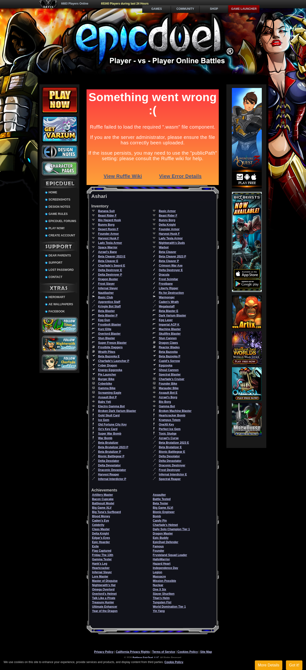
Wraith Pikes (106, 352)
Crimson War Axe (170, 265)
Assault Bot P (107, 397)
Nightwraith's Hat (103, 585)
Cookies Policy (187, 652)
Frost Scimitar (168, 279)
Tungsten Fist (162, 602)
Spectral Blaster (169, 374)
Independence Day (165, 568)
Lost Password (61, 270)
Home (53, 192)
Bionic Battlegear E (172, 451)
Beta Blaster (106, 311)
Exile (95, 546)
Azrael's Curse (169, 438)
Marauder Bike (169, 388)
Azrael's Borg (168, 397)
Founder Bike (168, 383)
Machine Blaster (170, 329)
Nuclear (158, 585)
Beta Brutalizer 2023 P (113, 447)
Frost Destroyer (169, 470)
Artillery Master (102, 494)
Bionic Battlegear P (111, 456)
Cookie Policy (173, 662)
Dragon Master (163, 533)
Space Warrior (107, 247)
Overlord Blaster (109, 333)
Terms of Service (163, 652)
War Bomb (105, 438)
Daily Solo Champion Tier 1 (171, 529)
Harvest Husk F (169, 233)
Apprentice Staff (109, 302)
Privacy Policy (103, 652)
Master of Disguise (105, 581)
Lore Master (100, 576)
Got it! (294, 665)
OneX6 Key (166, 424)
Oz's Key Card (107, 429)
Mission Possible (164, 581)
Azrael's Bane (107, 252)
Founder (158, 550)
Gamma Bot (167, 406)
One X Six (159, 589)
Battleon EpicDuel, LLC (146, 657)
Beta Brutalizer (108, 442)
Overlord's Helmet (104, 593)
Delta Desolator (169, 456)
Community (185, 9)
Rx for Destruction (171, 292)
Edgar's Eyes (101, 537)
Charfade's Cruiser (171, 379)
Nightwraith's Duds (172, 243)
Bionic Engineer (164, 512)
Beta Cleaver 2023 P (172, 256)
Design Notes (59, 206)
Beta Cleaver (167, 252)
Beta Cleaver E (108, 261)
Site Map (206, 652)
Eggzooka (165, 365)
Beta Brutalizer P (109, 451)
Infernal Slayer (108, 288)
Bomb (157, 516)
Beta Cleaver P (169, 261)
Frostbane (166, 283)
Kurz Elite (104, 329)
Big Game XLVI (163, 507)
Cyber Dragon (107, 365)
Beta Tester (160, 503)
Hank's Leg (99, 563)
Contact (55, 277)
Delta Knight (167, 224)
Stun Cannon (168, 338)
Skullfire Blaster (169, 333)
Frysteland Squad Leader (170, 555)
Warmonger (167, 297)
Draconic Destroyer (172, 465)
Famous (158, 546)
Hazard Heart (161, 563)
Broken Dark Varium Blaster (117, 411)
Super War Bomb (109, 433)
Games (156, 9)
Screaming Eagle (109, 392)
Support (55, 262)
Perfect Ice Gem (169, 429)
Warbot (164, 247)
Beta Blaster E (168, 311)
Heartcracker (100, 568)
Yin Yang (159, 611)
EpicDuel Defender (165, 542)
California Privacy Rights (133, 652)
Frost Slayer (106, 283)
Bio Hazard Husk (109, 220)
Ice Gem (103, 420)
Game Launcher (244, 9)
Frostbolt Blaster (109, 324)
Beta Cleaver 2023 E (111, 256)
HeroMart (57, 297)
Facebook (57, 311)
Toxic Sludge (167, 433)
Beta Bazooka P (169, 356)
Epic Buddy (161, 537)
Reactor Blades (169, 347)
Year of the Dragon (105, 611)
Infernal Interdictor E (173, 474)
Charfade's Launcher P (113, 361)
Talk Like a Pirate (103, 598)
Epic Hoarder (101, 542)
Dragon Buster (108, 279)
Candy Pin (160, 520)
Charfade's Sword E (111, 265)
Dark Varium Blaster (172, 315)
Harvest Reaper (108, 474)
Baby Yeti (104, 401)
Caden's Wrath (169, 302)
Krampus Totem (169, 420)
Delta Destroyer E (110, 270)
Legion (157, 572)
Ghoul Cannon (169, 370)
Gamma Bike (106, 388)
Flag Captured (101, 550)
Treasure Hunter (103, 602)
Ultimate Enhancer (104, 606)
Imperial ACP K (169, 324)
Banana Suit (106, 211)
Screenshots (59, 199)
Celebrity (98, 525)
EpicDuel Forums (62, 221)
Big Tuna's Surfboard (106, 512)
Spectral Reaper (169, 479)
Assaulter (159, 494)
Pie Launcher (107, 374)
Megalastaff (167, 306)
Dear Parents (60, 255)
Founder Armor (169, 229)
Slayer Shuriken (164, 593)
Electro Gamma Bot (111, 406)
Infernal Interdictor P (112, 479)
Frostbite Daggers (110, 347)
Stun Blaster (106, 338)
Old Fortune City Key (112, 424)
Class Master (101, 529)
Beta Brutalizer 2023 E (174, 442)
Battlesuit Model (103, 503)
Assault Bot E (168, 392)
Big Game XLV (102, 507)
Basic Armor (167, 211)
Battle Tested (161, 499)
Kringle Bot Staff (109, 306)
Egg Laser (166, 320)
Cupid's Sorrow (169, 361)
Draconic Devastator (112, 470)
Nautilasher (106, 292)
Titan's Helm (161, 598)
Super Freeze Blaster (112, 342)
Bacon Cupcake (103, 499)
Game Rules (58, 214)
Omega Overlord (103, 589)
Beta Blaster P (107, 315)
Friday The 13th (102, 555)
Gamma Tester (102, 559)
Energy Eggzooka (110, 370)
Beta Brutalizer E (170, 447)
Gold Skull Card (109, 415)
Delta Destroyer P (110, 274)
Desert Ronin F (108, 229)
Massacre (159, 576)
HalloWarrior (161, 559)
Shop (214, 9)
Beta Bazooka (168, 352)
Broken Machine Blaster (175, 411)
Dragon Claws (168, 342)
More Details (268, 665)
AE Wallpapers (61, 304)
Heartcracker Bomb (172, 415)
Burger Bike (106, 379)
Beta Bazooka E (109, 356)
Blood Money (101, 516)
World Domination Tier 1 (169, 606)
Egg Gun (104, 320)
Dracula (164, 274)
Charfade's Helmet (165, 525)
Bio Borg (165, 401)
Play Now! (57, 228)
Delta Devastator (170, 461)
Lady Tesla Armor (171, 238)
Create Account (62, 235)
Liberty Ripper (168, 288)
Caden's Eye (100, 520)
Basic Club (105, 297)
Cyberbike (105, 383)
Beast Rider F (107, 215)
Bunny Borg (167, 220)
